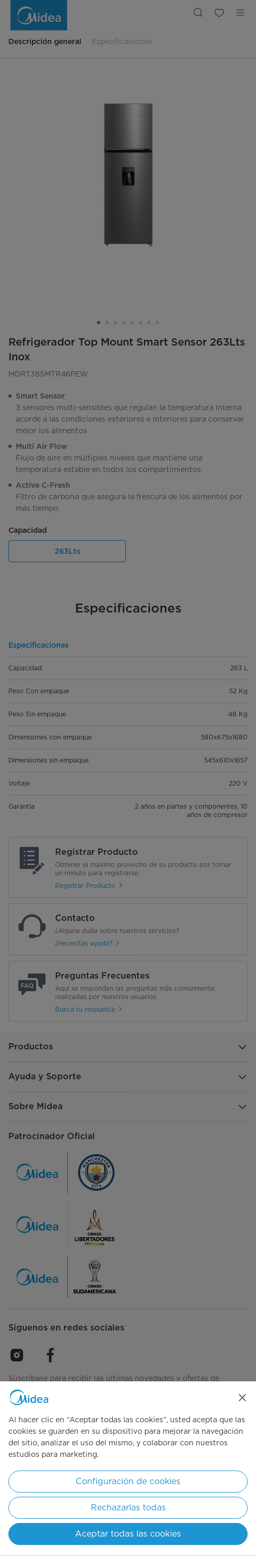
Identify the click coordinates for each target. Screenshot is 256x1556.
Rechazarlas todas (128, 1507)
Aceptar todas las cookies (128, 1534)
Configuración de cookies (128, 1481)
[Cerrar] (242, 1397)
